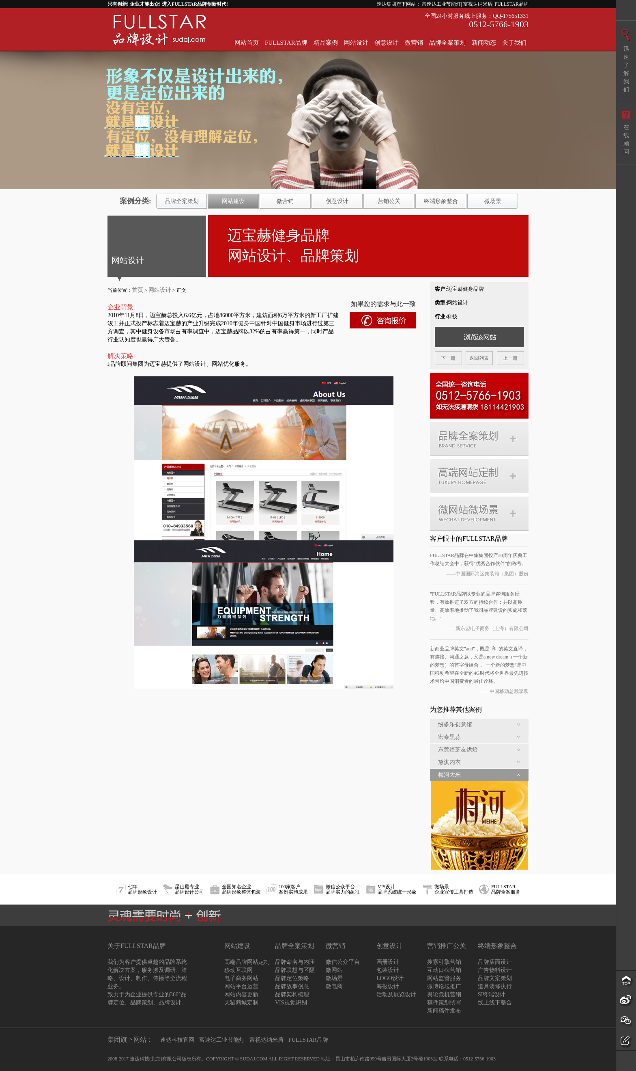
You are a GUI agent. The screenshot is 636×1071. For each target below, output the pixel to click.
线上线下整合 (495, 1003)
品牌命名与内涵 (295, 962)
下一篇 (448, 358)
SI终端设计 (491, 994)
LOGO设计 (390, 978)
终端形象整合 (441, 201)
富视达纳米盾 (266, 1040)
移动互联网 (238, 970)
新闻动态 (484, 42)
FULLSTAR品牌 (511, 4)
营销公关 (389, 201)
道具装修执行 (495, 986)
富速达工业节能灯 (222, 1040)
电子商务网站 (241, 978)
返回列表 (479, 358)
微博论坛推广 (444, 986)
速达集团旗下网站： (399, 4)
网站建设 (233, 201)
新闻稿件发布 (444, 1011)
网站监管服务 (444, 978)
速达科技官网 (177, 1040)
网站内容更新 (241, 994)
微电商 (334, 986)
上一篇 (510, 358)
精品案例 (326, 42)
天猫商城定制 (241, 1003)
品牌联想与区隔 (295, 970)
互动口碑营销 (444, 970)
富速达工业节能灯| (442, 4)
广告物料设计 (495, 970)
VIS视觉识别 (291, 1003)
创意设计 (386, 42)
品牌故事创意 (292, 986)
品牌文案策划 (495, 978)
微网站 (334, 970)
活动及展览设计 (396, 994)
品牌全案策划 (447, 42)
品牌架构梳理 (292, 994)
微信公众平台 (343, 962)
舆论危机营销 (444, 994)
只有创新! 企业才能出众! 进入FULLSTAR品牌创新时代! (167, 4)
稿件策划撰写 (444, 1003)
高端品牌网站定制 (247, 962)
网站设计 (356, 42)
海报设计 (387, 986)
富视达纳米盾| (478, 4)
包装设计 (387, 970)
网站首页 (246, 42)
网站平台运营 (241, 986)
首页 (137, 290)
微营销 (414, 42)
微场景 (492, 201)
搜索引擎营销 (444, 962)
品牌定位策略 (292, 978)
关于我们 (514, 42)
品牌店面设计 (495, 962)
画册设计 (387, 962)
